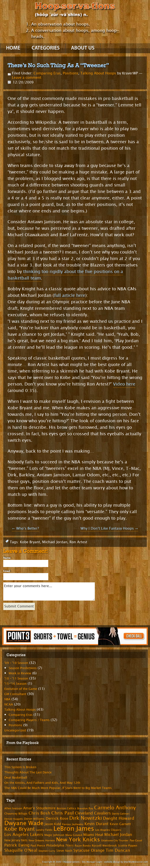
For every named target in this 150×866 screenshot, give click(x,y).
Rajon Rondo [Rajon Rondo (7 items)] (83, 846)
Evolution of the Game (20, 689)
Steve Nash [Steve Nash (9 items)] (64, 850)
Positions (70, 73)
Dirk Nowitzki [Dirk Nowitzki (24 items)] (85, 818)
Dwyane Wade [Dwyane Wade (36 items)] (24, 823)
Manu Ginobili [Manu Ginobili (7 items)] (73, 835)
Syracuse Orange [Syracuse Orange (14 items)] (89, 850)
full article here (69, 295)
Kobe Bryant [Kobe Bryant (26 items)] (19, 829)
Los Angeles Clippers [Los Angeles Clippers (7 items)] (108, 830)
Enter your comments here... (49, 591)
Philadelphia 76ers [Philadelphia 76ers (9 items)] (60, 845)
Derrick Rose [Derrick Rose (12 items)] (57, 818)
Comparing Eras (47, 73)
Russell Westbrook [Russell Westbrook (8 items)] (104, 846)
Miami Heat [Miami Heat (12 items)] (93, 834)
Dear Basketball (15, 777)
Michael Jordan (54, 542)
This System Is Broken (20, 767)
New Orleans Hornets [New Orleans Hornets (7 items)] (42, 840)
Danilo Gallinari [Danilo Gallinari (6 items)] (120, 814)
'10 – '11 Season (16, 678)
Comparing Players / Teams (29, 720)
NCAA (8, 704)
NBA (7, 699)
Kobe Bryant (30, 542)
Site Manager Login (92, 861)
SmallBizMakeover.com (136, 861)
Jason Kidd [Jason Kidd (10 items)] (53, 824)
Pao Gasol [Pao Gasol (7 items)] (136, 840)
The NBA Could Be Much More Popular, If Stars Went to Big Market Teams (58, 788)
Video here (124, 384)
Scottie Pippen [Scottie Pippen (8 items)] (127, 846)
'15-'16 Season (15, 683)
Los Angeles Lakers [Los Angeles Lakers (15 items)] (23, 835)
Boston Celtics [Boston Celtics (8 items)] (66, 808)
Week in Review (20, 673)
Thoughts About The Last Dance (28, 772)
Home (13, 48)
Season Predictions (23, 668)
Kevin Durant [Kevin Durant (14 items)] (96, 824)
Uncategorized (15, 730)
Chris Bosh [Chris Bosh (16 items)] (39, 813)
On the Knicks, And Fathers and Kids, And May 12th (42, 783)
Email (6, 571)
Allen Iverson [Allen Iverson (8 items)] (13, 808)
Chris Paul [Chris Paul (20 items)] (62, 813)
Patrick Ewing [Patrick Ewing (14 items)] (16, 845)
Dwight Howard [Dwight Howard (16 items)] (118, 818)
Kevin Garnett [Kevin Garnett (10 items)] (120, 824)
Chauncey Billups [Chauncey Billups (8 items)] (15, 813)
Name (7, 558)
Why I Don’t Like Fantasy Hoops (109, 528)
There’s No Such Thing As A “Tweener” (58, 65)
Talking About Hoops (98, 73)
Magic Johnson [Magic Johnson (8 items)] (54, 835)
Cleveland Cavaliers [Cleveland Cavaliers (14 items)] (93, 813)
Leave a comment (26, 77)
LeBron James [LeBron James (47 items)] (73, 829)
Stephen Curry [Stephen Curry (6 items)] (47, 851)
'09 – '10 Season (16, 663)
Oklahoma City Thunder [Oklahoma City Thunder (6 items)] (115, 840)
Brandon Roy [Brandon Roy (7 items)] (85, 808)
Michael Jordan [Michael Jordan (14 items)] (118, 835)
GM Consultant (15, 694)
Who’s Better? (25, 528)
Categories (46, 48)
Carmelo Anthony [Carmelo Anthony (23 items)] (115, 807)
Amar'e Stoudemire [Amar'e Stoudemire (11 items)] (39, 808)
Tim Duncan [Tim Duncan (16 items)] (118, 850)
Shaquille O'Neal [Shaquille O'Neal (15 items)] (20, 850)
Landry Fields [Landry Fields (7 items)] (44, 830)
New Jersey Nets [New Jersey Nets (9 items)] (15, 840)
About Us (82, 48)
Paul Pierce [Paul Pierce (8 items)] (38, 846)
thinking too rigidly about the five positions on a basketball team (65, 274)
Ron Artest (78, 542)
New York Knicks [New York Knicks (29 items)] (78, 839)
